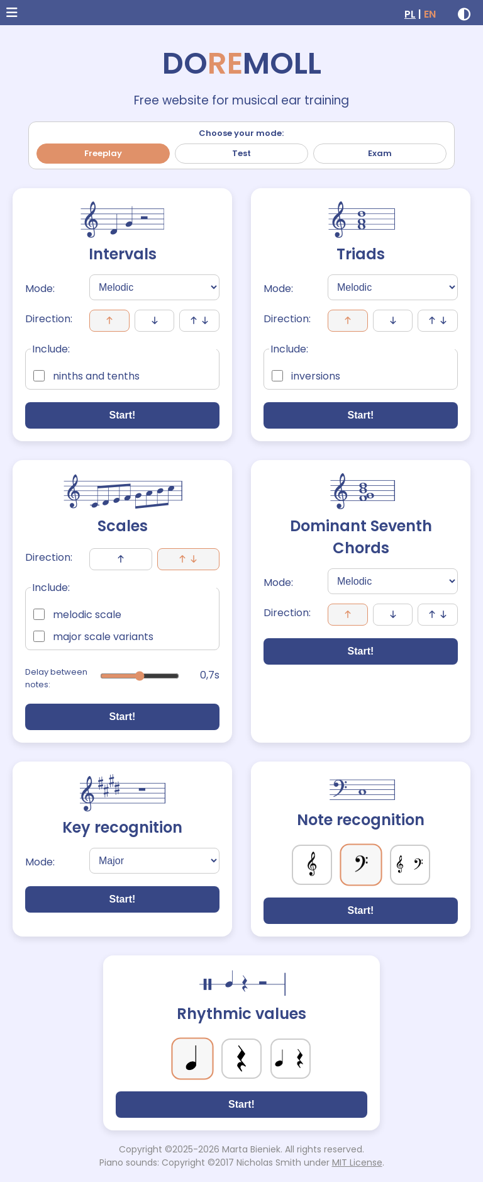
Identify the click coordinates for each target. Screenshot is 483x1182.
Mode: (40, 288)
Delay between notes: (56, 678)
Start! (122, 415)
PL (410, 14)
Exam (380, 153)
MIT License (357, 1162)
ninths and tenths (86, 376)
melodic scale (77, 614)
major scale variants (93, 636)
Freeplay (103, 153)
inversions (306, 376)
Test (241, 153)
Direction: (48, 319)
